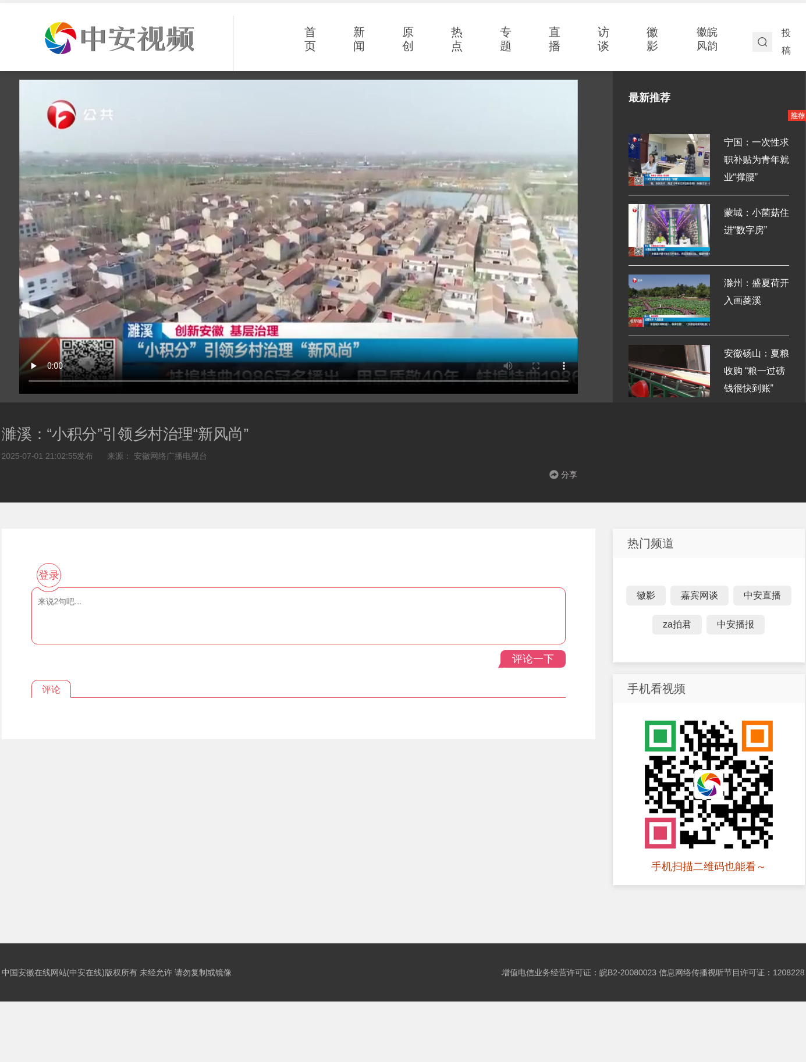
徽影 (652, 39)
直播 (554, 39)
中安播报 (735, 624)
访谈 (603, 39)
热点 (457, 39)
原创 (408, 39)
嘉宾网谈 (699, 595)
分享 (569, 474)
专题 (506, 39)
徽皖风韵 (707, 39)
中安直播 (762, 595)
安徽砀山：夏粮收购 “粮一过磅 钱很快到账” (756, 370)
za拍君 (677, 624)
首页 (310, 39)
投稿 (786, 41)
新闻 (359, 39)
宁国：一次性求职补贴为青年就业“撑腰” (756, 159)
